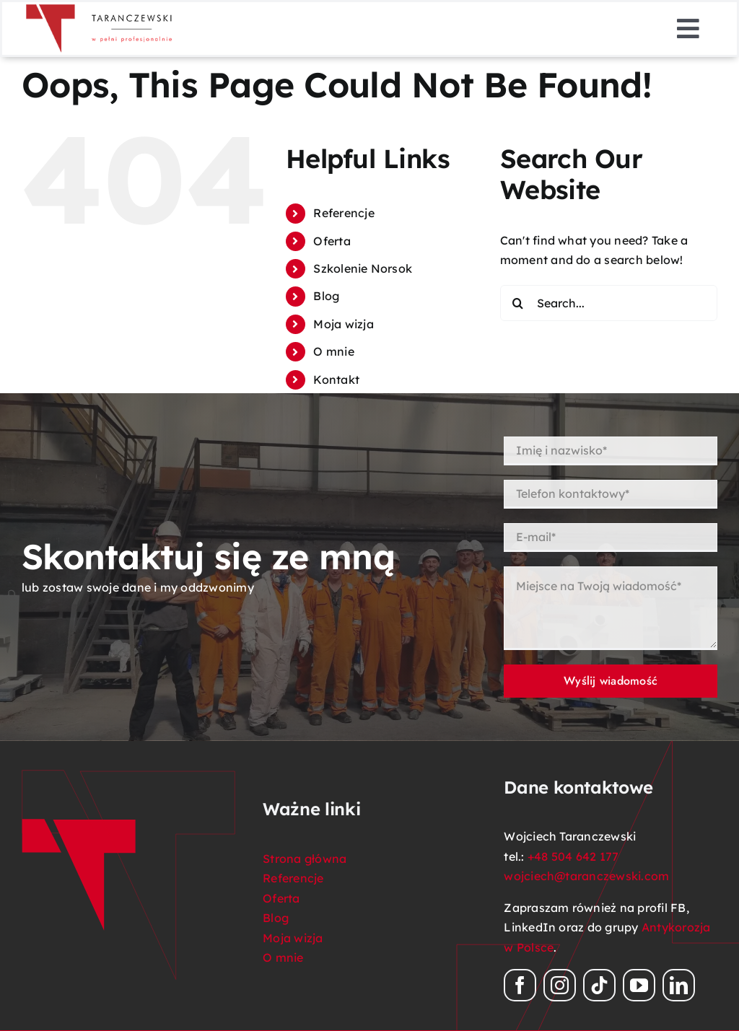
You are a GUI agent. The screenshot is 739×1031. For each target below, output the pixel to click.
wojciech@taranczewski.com (586, 876)
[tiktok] (599, 985)
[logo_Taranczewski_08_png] (100, 8)
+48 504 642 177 (573, 856)
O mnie (333, 351)
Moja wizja (343, 324)
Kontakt (336, 379)
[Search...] (608, 303)
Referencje (343, 213)
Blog (326, 296)
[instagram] (559, 985)
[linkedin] (679, 985)
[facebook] (520, 985)
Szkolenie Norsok (362, 268)
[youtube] (639, 985)
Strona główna (304, 858)
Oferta (331, 241)
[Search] (518, 303)
